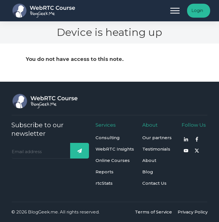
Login (197, 10)
